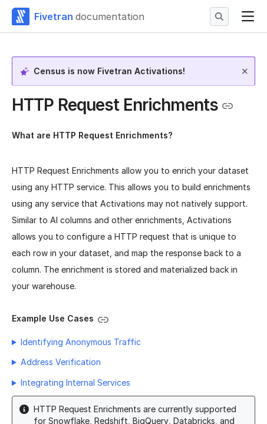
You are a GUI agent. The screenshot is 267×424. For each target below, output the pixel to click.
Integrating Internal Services (75, 382)
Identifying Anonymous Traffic (81, 342)
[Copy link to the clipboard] (227, 106)
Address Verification (61, 362)
